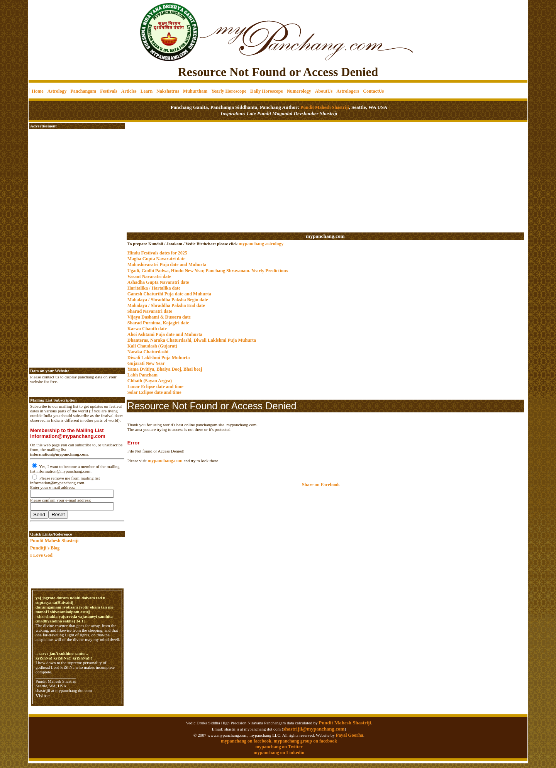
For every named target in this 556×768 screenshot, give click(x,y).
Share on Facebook (321, 484)
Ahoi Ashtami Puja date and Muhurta (164, 334)
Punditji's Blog (44, 548)
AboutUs (323, 91)
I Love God (41, 555)
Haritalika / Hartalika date (154, 288)
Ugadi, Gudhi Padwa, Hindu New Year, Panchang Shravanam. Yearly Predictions (207, 270)
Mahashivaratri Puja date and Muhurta (167, 264)
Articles (129, 91)
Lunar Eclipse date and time (155, 386)
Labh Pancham (142, 375)
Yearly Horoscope (228, 91)
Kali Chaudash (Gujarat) (152, 346)
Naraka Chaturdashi (147, 351)
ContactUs (373, 91)
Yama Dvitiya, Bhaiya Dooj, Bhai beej (164, 369)
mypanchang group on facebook (305, 741)
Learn (147, 91)
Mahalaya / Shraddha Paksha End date (166, 305)
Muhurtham (195, 91)
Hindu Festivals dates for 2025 (157, 253)
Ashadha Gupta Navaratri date (158, 282)
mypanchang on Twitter (278, 746)
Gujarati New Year (146, 363)
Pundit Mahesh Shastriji (324, 107)
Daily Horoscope (266, 91)
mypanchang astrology (261, 243)
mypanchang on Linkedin (279, 752)
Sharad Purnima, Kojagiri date (158, 323)
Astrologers (347, 91)
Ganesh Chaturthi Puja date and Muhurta (169, 294)
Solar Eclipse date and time (154, 392)
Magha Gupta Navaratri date (156, 258)
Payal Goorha (349, 735)
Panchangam (83, 91)
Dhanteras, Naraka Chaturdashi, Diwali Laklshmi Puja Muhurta (191, 340)
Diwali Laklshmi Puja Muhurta (158, 357)
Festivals (108, 91)
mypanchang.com (325, 236)
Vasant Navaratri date (149, 276)
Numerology (299, 91)
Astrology (57, 91)
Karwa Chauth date (147, 328)
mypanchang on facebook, (247, 741)
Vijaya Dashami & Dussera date (159, 317)
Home (38, 91)
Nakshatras (167, 91)
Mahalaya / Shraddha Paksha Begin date (167, 299)
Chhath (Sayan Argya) (149, 380)
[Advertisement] (55, 27)
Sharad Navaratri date (149, 311)
